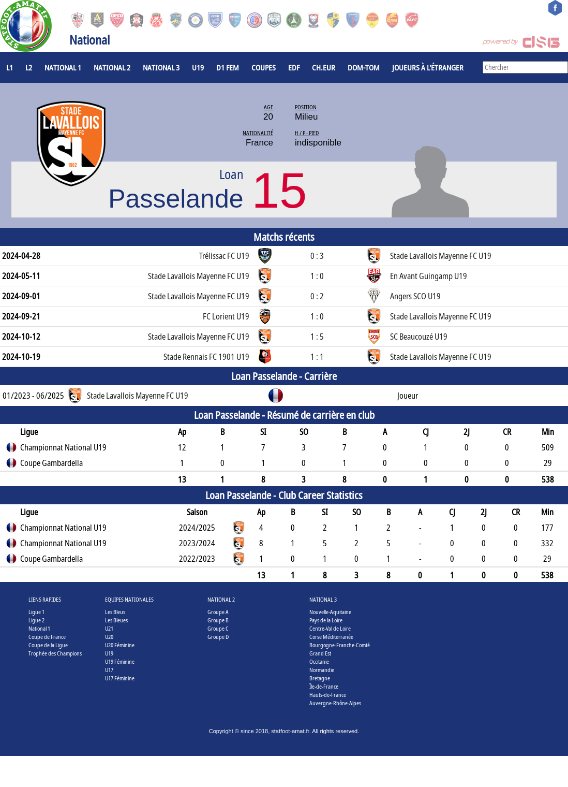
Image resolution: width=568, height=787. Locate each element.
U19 (198, 67)
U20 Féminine (119, 645)
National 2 (112, 67)
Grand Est (320, 653)
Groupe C (218, 628)
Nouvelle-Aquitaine (330, 612)
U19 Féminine (119, 661)
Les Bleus (115, 612)
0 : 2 (317, 296)
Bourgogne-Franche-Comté (339, 645)
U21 (109, 628)
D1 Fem (227, 67)
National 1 (62, 67)
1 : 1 (317, 356)
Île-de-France (323, 686)
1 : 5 (317, 336)
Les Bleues (116, 620)
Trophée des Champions (55, 653)
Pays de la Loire (325, 620)
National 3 (161, 67)
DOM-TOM (364, 67)
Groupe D (218, 636)
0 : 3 (317, 255)
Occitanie (319, 661)
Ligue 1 (36, 612)
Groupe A (218, 612)
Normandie (321, 670)
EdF (294, 67)
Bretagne (319, 678)
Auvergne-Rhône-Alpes (335, 703)
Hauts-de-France (327, 694)
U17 (109, 670)
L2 (28, 67)
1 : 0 (317, 276)
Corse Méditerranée (331, 636)
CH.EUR (323, 67)
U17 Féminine (119, 678)
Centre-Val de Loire (330, 628)
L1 (9, 67)
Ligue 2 (36, 620)
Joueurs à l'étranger (428, 67)
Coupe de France (47, 636)
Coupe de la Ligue (48, 645)
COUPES (263, 67)
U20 (109, 636)
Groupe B (218, 620)
